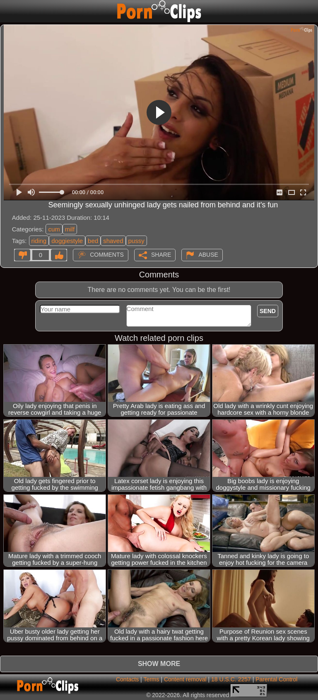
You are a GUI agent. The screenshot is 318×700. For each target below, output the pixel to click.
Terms (151, 679)
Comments (107, 254)
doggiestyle (67, 240)
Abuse (208, 254)
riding (39, 240)
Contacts (127, 679)
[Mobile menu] (7, 11)
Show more (159, 663)
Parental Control (276, 679)
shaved (113, 240)
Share (161, 254)
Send (268, 311)
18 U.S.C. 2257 (231, 679)
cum (54, 229)
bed (93, 240)
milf (70, 229)
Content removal (185, 679)
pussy (136, 240)
